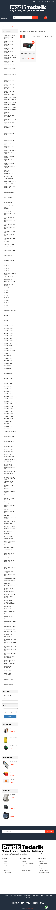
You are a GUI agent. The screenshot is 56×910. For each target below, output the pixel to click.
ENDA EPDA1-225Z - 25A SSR (9, 214)
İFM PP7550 (6, 308)
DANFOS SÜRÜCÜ (8, 197)
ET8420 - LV (6, 268)
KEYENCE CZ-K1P (8, 323)
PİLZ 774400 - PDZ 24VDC (9, 521)
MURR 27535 (7, 434)
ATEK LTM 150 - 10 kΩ (9, 173)
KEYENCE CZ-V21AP (8, 325)
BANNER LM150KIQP (8, 178)
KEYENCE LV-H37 (7, 388)
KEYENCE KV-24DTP (8, 376)
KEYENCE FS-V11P (8, 335)
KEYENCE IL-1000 (8, 371)
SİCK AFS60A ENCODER (9, 591)
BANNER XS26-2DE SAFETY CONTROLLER (10, 187)
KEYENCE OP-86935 (8, 408)
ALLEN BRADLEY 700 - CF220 (9, 144)
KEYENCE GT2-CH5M (8, 360)
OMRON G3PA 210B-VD (9, 441)
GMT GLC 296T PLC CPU (9, 281)
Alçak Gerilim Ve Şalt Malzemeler (8, 38)
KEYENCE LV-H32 (7, 386)
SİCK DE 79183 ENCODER (9, 594)
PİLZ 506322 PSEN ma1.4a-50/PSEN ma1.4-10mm (10, 482)
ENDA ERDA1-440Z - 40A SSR (9, 239)
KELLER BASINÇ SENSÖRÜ (10, 310)
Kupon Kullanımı (7, 872)
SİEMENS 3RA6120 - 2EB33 (10, 629)
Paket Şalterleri (7, 461)
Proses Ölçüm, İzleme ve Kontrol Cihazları (9, 542)
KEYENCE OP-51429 (8, 398)
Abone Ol (49, 831)
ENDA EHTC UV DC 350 (9, 205)
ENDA (5, 698)
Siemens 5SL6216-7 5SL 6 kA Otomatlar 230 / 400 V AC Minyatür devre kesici (14, 794)
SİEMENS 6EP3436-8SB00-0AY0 (10, 650)
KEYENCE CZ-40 (7, 318)
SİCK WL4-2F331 (7, 614)
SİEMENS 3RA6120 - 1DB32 (10, 624)
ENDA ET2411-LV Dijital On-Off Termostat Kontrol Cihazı (28, 54)
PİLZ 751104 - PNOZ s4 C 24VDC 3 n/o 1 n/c (9, 502)
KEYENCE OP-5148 (8, 401)
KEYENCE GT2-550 (8, 358)
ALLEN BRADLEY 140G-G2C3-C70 (9, 71)
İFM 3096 (6, 290)
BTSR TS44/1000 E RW (9, 195)
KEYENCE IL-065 (7, 366)
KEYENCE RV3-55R (8, 426)
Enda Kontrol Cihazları (9, 260)
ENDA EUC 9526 (7, 258)
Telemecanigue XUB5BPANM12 (7, 670)
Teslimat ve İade (25, 865)
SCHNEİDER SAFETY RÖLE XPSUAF (10, 568)
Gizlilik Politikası (25, 868)
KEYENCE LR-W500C (8, 381)
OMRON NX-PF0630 (8, 454)
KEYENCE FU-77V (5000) (9, 350)
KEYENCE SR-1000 (8, 429)
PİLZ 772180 (6, 515)
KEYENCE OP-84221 (8, 406)
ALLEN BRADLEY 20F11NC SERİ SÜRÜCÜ (10, 127)
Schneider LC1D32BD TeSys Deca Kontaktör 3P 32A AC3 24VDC (14, 745)
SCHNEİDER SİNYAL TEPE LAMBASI (9, 575)
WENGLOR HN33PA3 (8, 682)
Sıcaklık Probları (7, 583)
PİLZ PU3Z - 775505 (8, 536)
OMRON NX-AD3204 (8, 449)
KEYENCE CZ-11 (7, 315)
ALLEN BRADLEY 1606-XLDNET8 (9, 88)
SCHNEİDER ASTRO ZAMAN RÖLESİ (10, 550)
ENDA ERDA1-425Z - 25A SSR (9, 235)
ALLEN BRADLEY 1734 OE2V (10, 109)
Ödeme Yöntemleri (43, 870)
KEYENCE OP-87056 (8, 411)
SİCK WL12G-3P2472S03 (9, 611)
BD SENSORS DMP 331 (9, 190)
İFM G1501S (6, 292)
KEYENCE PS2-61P (8, 421)
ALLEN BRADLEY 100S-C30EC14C (9, 65)
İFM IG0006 (6, 300)
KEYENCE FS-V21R (8, 338)
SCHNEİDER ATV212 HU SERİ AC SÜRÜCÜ (9, 557)
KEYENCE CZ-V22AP (8, 328)
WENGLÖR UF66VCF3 (8, 684)
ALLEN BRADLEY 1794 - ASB (9, 123)
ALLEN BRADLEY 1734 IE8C (10, 102)
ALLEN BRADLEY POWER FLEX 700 (9, 164)
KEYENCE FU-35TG (8, 348)
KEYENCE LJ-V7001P (8, 378)
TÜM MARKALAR (7, 695)
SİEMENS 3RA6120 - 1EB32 (10, 626)
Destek (51, 1)
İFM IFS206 (6, 297)
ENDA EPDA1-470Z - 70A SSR (9, 225)
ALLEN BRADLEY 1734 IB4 (9, 94)
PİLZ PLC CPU (7, 533)
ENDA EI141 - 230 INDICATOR (8, 208)
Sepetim (6, 865)
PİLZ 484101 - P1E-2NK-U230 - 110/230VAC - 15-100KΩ (9, 478)
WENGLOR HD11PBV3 (8, 679)
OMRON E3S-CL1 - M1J (9, 439)
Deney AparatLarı (8, 202)
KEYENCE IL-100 (7, 368)
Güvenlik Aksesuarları (8, 287)
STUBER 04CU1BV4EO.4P (9, 663)
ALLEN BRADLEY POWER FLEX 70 (9, 160)
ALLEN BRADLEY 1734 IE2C (10, 97)
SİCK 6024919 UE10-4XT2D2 (8, 589)
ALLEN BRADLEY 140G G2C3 (10, 68)
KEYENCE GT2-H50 (8, 363)
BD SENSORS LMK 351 (9, 192)
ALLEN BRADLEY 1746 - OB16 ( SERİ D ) (9, 116)
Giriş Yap (6, 863)
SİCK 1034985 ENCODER (9, 585)
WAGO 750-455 (13, 761)
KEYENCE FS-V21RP (8, 340)
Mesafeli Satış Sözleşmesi (28, 863)
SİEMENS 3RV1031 (8, 634)
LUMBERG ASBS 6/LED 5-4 (10, 431)
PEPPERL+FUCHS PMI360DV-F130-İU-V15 (9, 465)
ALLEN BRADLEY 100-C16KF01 (9, 49)
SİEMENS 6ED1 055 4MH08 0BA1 (10, 647)
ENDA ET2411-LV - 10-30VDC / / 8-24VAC (9, 247)
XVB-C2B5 (12, 779)
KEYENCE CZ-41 (7, 320)
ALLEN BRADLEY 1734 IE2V (10, 99)
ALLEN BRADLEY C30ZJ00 (10, 150)
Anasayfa (5, 26)
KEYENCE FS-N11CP (8, 330)
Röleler (5, 544)
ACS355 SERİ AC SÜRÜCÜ (9, 35)
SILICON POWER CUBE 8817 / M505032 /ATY (10, 661)
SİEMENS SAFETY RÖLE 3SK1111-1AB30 (9, 657)
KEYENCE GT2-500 (8, 355)
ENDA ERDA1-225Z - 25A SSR (9, 228)
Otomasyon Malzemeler (9, 459)
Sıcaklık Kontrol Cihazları (9, 580)
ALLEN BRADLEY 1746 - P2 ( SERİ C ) (10, 120)
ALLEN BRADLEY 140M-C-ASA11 (9, 77)
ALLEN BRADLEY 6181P (9, 140)
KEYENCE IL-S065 (8, 373)
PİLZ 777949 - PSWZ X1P (9, 526)
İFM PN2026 (6, 305)
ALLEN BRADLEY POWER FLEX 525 (9, 157)
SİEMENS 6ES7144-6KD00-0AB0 (10, 654)
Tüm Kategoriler (13, 26)
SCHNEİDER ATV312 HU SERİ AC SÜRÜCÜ (9, 561)
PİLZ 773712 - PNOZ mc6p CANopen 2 (10, 518)
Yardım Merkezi (43, 863)
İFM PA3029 (6, 303)
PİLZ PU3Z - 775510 (8, 538)
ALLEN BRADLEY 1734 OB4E (10, 104)
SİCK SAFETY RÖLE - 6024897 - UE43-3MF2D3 (9, 603)
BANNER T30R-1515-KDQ (9, 184)
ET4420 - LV (6, 265)
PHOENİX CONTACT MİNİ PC (10, 471)
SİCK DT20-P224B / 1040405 (8, 597)
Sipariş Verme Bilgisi (44, 872)
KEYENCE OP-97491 (8, 418)
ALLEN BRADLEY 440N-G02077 (9, 134)
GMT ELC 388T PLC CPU (9, 279)
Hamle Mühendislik (30, 908)
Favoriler (6, 868)
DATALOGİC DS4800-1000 (10, 200)
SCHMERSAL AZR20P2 (9, 547)
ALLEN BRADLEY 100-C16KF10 (9, 52)
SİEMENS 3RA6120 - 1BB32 (10, 621)
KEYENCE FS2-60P (8, 345)
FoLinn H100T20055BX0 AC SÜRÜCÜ (10, 274)
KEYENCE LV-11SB (8, 383)
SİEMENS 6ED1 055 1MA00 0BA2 (10, 643)
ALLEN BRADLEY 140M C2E (10, 74)
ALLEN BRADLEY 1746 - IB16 (9, 113)
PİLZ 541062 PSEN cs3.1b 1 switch (10, 486)
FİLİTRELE (10, 716)
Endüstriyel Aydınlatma (9, 263)
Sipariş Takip (39, 1)
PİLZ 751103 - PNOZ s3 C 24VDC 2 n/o (9, 499)
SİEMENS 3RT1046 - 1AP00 (10, 631)
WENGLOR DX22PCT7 (8, 677)
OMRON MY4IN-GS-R (8, 444)
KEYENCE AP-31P (8, 313)
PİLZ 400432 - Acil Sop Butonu (9, 474)
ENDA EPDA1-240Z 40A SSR (9, 218)
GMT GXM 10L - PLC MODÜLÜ (8, 285)
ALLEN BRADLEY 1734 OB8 (10, 107)
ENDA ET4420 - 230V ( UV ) (10, 250)
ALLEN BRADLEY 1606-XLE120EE (9, 92)
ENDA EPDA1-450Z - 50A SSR (9, 221)
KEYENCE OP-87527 (8, 416)
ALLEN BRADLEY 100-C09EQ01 (9, 42)
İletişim (46, 1)
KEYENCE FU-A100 (8, 353)
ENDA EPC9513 (7, 211)
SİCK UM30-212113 (8, 606)
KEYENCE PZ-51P (8, 423)
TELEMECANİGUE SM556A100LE (8, 667)
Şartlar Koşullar (7, 870)
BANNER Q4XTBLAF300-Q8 (10, 181)
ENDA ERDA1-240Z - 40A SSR (9, 232)
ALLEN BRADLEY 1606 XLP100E (9, 85)
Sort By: (34, 36)
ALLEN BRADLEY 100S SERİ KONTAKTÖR (10, 58)
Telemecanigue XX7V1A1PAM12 (7, 674)
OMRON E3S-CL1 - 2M (9, 436)
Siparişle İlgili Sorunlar (26, 870)
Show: (48, 36)
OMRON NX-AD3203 (8, 446)
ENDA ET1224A (7, 241)
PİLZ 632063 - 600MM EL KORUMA (9, 495)
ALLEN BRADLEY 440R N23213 (9, 137)
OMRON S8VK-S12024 (9, 456)
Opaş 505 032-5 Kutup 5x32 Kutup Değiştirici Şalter (14, 728)
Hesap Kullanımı (43, 865)
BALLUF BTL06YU (8, 176)
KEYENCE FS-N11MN (8, 333)
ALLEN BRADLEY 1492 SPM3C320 (9, 81)
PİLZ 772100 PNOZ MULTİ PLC (9, 512)
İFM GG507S (6, 295)
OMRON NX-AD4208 (8, 451)
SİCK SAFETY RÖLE (8, 600)
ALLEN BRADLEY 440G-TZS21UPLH (9, 130)
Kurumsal (33, 1)
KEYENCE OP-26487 (8, 396)
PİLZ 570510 (6, 489)
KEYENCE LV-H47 (7, 391)
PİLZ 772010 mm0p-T (9, 509)
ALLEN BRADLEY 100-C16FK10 (9, 45)
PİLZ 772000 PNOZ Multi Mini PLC (9, 506)
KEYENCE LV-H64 (7, 393)
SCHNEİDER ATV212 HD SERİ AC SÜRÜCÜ (9, 554)
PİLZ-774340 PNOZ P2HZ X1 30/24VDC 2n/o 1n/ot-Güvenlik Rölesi (14, 737)
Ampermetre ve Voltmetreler (7, 171)
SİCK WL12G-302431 (8, 609)
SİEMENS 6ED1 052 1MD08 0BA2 (10, 640)
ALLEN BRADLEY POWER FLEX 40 (9, 153)
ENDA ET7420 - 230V (8, 253)
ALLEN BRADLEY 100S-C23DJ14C (9, 62)
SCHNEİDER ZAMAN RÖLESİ (10, 578)
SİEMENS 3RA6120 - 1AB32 (10, 619)
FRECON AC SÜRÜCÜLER (9, 276)
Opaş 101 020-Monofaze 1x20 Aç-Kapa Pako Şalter (14, 772)
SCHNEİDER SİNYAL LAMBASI (8, 572)
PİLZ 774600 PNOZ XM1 (9, 523)
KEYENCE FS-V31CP (8, 343)
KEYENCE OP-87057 (8, 413)
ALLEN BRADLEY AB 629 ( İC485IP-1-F (9, 147)
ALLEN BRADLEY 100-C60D (10, 55)
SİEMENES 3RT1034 (8, 616)
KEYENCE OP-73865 (8, 403)
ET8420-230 (6, 270)
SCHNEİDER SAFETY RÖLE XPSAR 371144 (10, 565)
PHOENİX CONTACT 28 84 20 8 (9, 468)
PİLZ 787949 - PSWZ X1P (9, 528)
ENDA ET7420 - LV (8, 255)
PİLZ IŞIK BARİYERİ (8, 531)
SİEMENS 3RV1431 (8, 636)
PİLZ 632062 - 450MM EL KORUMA (9, 492)
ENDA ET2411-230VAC (9, 244)
